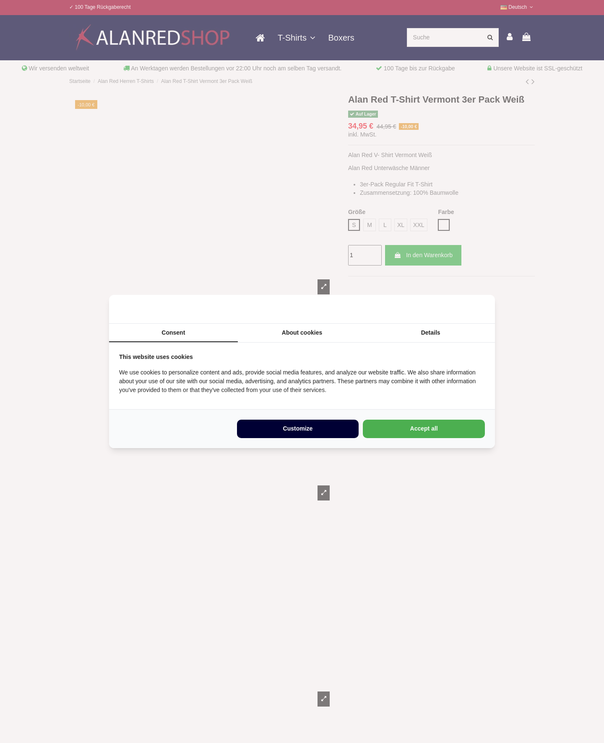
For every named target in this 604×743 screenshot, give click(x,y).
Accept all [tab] (424, 429)
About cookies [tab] (302, 332)
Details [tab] (430, 332)
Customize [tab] (298, 429)
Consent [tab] (173, 332)
